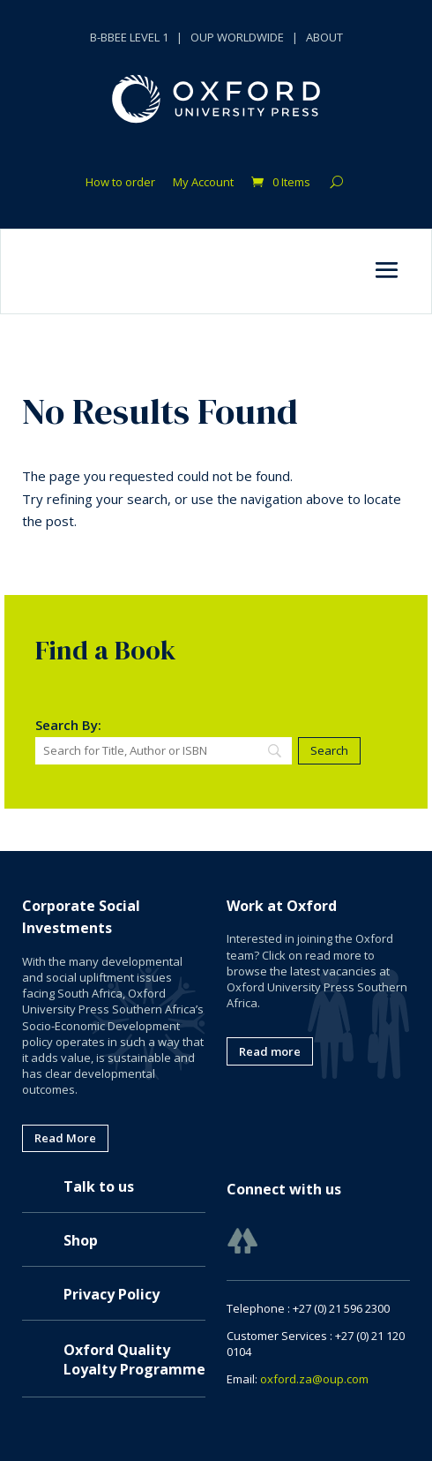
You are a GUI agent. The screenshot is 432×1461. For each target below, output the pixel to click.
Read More (65, 1138)
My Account (203, 183)
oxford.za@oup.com (314, 1379)
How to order (120, 183)
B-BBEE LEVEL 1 (129, 37)
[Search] (163, 750)
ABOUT (324, 37)
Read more (270, 1051)
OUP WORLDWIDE (237, 37)
